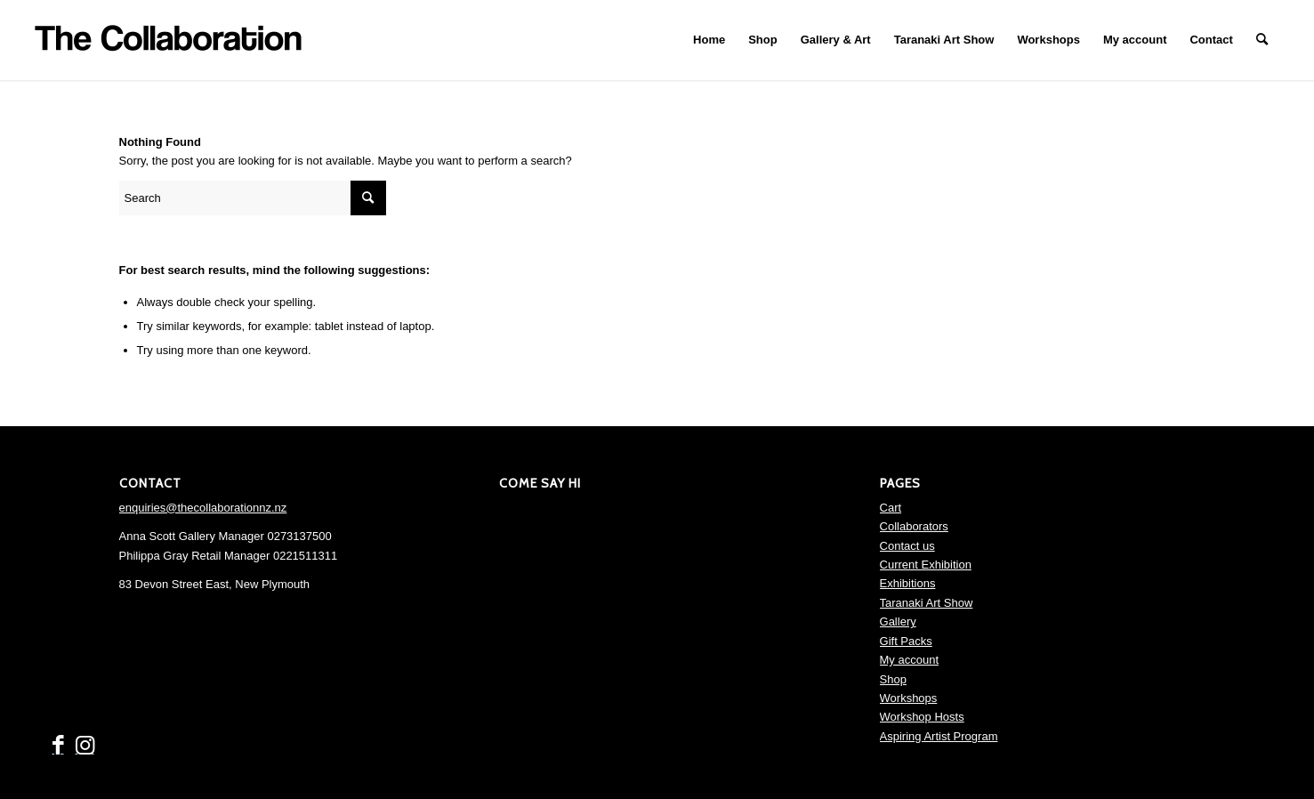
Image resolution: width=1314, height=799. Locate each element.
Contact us (907, 546)
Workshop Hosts (922, 716)
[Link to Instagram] (84, 745)
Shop (893, 679)
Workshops (909, 698)
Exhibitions (908, 583)
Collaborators (914, 526)
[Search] (1262, 40)
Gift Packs (906, 641)
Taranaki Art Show (926, 602)
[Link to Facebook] (57, 745)
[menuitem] (709, 40)
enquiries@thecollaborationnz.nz (203, 507)
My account (909, 659)
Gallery (898, 621)
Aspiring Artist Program (939, 736)
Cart (891, 507)
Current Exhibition (925, 564)
